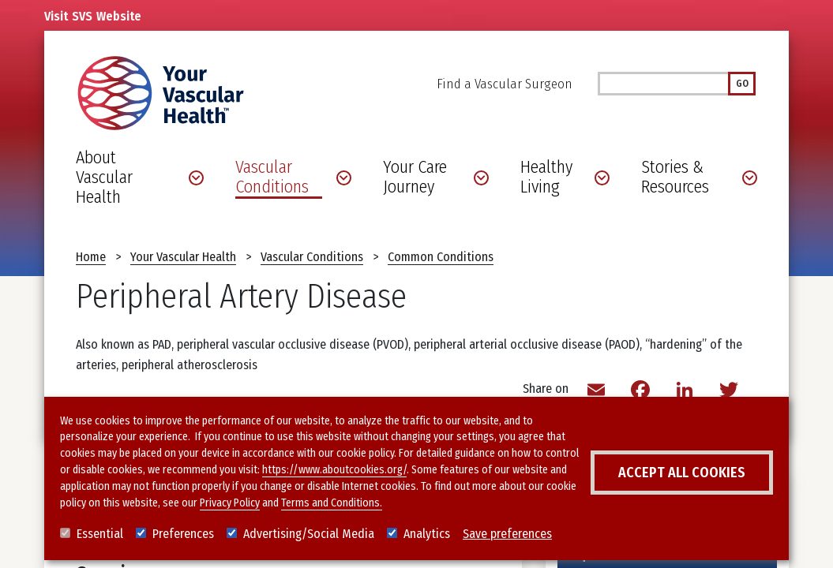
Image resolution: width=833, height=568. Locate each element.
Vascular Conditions (312, 256)
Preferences (183, 533)
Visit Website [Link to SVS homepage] (92, 16)
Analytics (426, 533)
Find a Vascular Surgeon (504, 84)
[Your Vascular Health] (160, 93)
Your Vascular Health (183, 256)
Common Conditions (440, 256)
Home (91, 256)
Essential (100, 533)
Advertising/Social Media (308, 533)
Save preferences (507, 533)
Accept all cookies (681, 472)
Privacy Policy (230, 503)
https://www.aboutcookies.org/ (334, 469)
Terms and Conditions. (331, 503)
